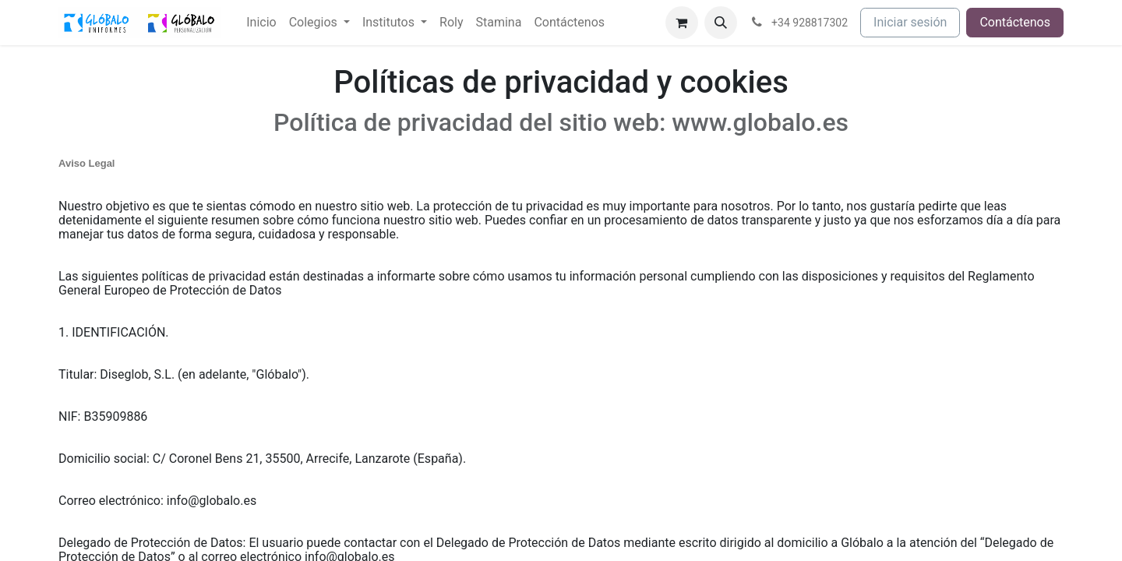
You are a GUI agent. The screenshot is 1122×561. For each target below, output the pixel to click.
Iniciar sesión (910, 22)
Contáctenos (1014, 22)
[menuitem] (261, 22)
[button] (720, 22)
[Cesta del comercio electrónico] (681, 22)
